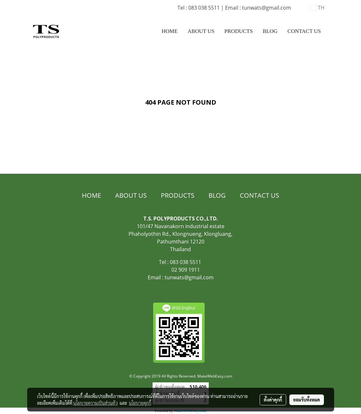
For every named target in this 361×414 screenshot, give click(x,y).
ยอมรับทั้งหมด (306, 399)
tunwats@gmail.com (189, 277)
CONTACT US (304, 31)
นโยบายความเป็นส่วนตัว (95, 403)
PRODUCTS (238, 31)
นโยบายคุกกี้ (140, 403)
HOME (170, 31)
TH (317, 7)
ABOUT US (201, 31)
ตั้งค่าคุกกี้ (273, 399)
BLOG (270, 31)
